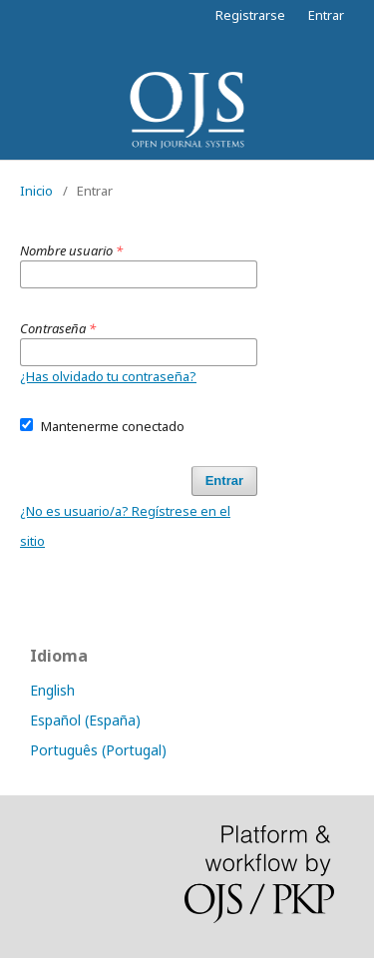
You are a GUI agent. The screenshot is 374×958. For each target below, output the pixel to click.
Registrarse (250, 15)
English (52, 690)
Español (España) (85, 720)
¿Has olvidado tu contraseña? (108, 376)
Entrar (326, 15)
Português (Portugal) (98, 749)
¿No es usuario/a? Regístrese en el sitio (125, 526)
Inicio (36, 191)
